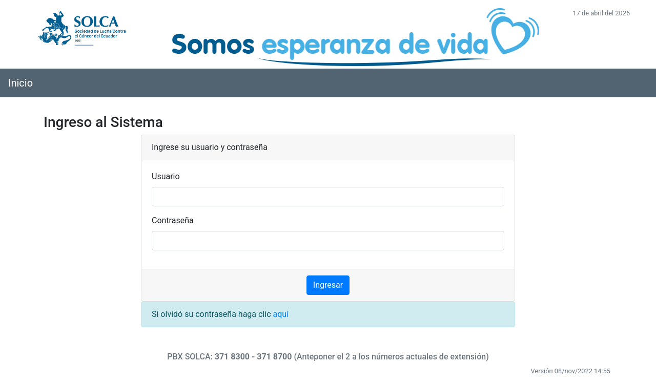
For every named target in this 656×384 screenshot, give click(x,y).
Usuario (166, 176)
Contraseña (173, 220)
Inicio (20, 83)
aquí (281, 314)
